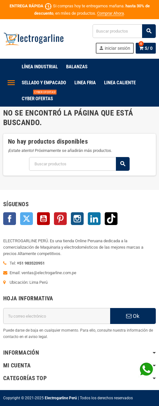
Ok (133, 316)
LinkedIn (94, 218)
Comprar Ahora (110, 13)
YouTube (43, 218)
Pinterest (60, 218)
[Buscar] (124, 31)
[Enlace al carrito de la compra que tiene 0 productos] (146, 48)
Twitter (26, 218)
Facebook (9, 218)
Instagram (77, 218)
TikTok (111, 218)
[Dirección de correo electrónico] (56, 316)
